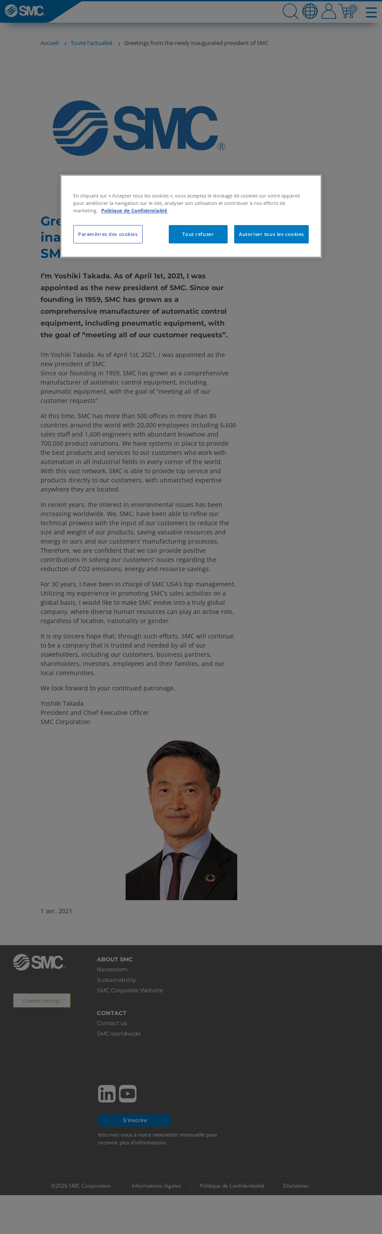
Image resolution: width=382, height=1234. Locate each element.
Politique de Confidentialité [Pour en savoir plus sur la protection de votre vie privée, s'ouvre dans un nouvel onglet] (134, 210)
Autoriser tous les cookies (271, 234)
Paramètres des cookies (108, 234)
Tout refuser (198, 234)
